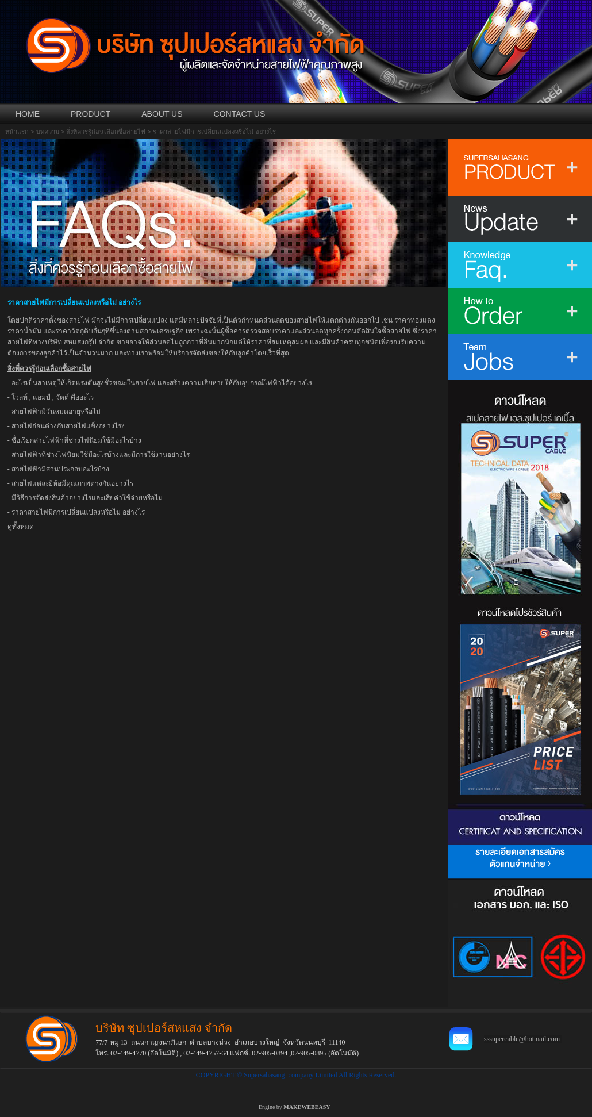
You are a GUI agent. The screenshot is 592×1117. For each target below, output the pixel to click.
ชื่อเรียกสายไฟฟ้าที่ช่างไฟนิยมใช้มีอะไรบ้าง (76, 440)
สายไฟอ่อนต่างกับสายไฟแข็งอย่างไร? (67, 426)
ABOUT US (161, 113)
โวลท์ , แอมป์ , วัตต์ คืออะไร (52, 397)
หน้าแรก (17, 131)
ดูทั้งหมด (20, 527)
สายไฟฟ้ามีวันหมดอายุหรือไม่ (56, 412)
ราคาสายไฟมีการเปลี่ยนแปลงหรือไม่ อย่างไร (78, 512)
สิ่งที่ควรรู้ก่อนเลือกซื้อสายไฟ (105, 131)
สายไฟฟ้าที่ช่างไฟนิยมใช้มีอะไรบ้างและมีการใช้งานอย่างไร (100, 455)
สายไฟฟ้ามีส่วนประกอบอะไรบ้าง (60, 469)
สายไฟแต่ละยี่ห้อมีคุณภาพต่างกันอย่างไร (72, 483)
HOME (28, 113)
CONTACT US (240, 113)
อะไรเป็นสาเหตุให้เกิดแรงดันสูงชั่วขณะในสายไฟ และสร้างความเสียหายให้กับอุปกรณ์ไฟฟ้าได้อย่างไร (161, 383)
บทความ (47, 131)
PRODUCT (90, 113)
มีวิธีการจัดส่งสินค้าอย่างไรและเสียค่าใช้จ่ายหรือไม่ (87, 498)
